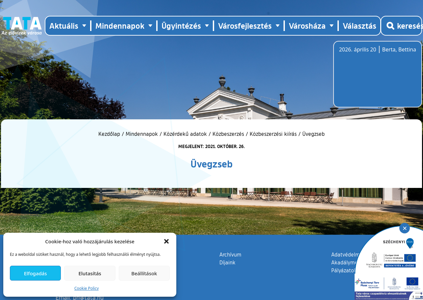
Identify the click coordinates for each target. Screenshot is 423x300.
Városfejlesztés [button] (245, 25)
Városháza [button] (307, 25)
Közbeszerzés (228, 134)
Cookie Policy (86, 288)
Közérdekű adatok (185, 134)
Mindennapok (142, 134)
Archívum (230, 254)
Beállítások (144, 273)
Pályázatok (344, 270)
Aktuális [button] (63, 25)
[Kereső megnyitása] (401, 26)
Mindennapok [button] (119, 25)
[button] (166, 241)
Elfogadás (35, 273)
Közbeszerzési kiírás (273, 134)
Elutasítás (89, 273)
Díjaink (227, 262)
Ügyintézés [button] (181, 25)
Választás (359, 25)
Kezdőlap (110, 134)
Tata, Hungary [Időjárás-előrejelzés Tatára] (376, 78)
